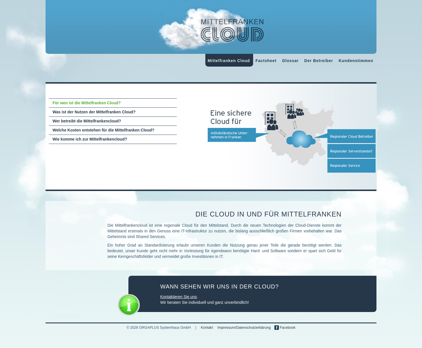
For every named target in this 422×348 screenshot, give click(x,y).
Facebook (285, 328)
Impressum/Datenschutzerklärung (244, 328)
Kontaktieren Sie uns (178, 296)
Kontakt (207, 328)
